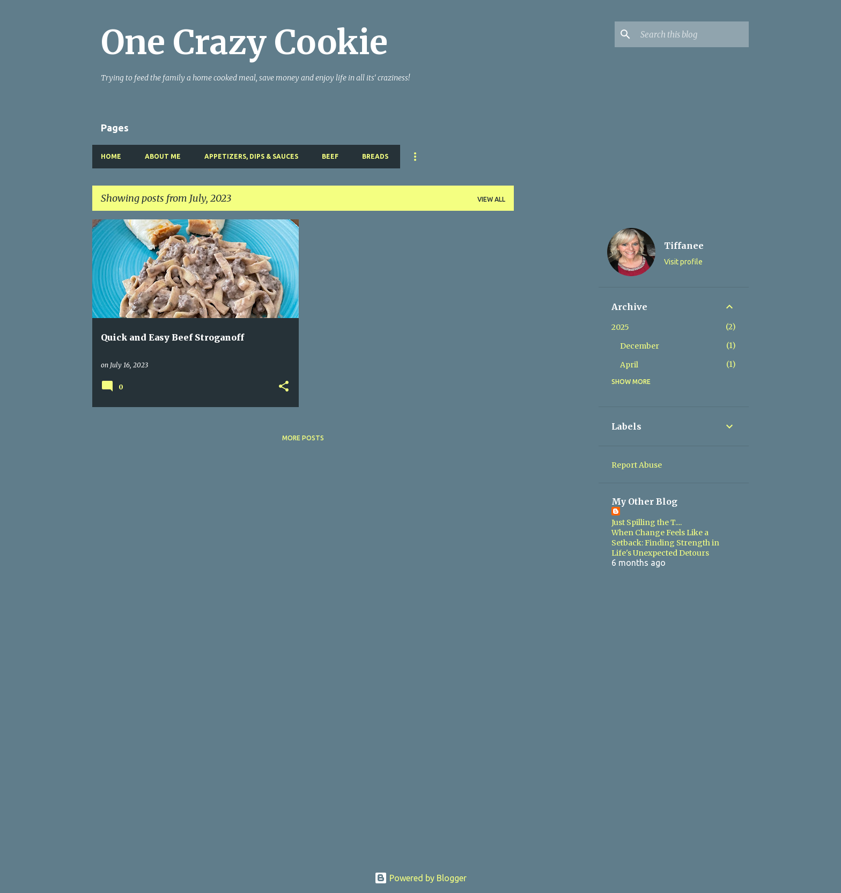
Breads (375, 156)
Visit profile (683, 261)
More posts (303, 437)
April (629, 365)
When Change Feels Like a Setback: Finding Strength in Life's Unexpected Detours (665, 543)
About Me (163, 156)
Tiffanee (684, 245)
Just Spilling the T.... (646, 522)
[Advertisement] (556, 380)
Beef (330, 156)
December (639, 346)
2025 (620, 327)
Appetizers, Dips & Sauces (251, 156)
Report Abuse (636, 465)
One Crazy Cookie (244, 42)
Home (111, 156)
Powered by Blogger (420, 878)
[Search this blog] (692, 34)
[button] (283, 387)
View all (491, 199)
